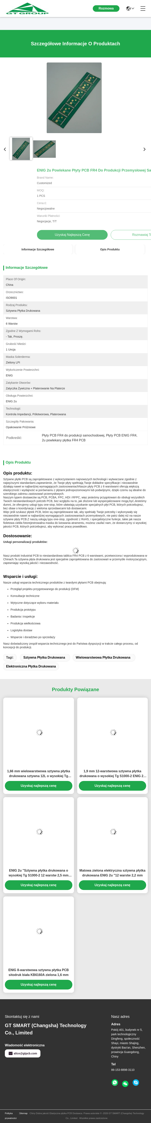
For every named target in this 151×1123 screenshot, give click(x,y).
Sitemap (23, 1113)
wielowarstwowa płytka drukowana (103, 657)
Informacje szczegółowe (37, 249)
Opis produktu (110, 249)
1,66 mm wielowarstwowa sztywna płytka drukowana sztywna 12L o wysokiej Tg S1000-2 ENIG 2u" (38, 774)
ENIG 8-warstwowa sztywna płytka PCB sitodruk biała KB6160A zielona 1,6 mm (38, 972)
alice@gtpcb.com (22, 1053)
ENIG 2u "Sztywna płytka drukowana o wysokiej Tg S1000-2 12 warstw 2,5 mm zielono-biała (39, 873)
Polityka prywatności (11, 1115)
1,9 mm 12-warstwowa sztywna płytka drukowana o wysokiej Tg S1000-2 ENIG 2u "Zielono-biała (112, 774)
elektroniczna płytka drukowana (31, 666)
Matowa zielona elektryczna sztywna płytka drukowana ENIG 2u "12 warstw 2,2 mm (112, 873)
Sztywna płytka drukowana (44, 657)
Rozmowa (106, 8)
